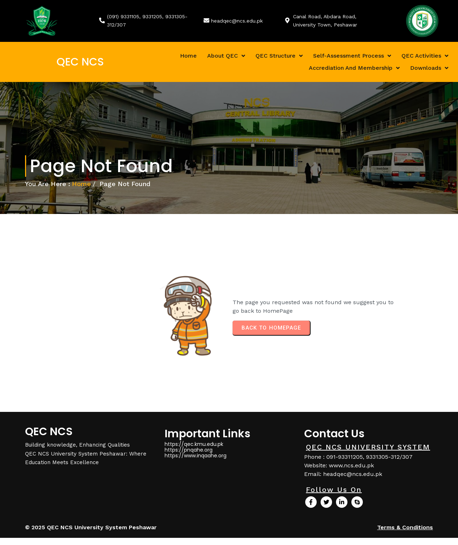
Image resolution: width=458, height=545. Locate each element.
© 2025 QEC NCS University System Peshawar (91, 527)
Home (81, 184)
